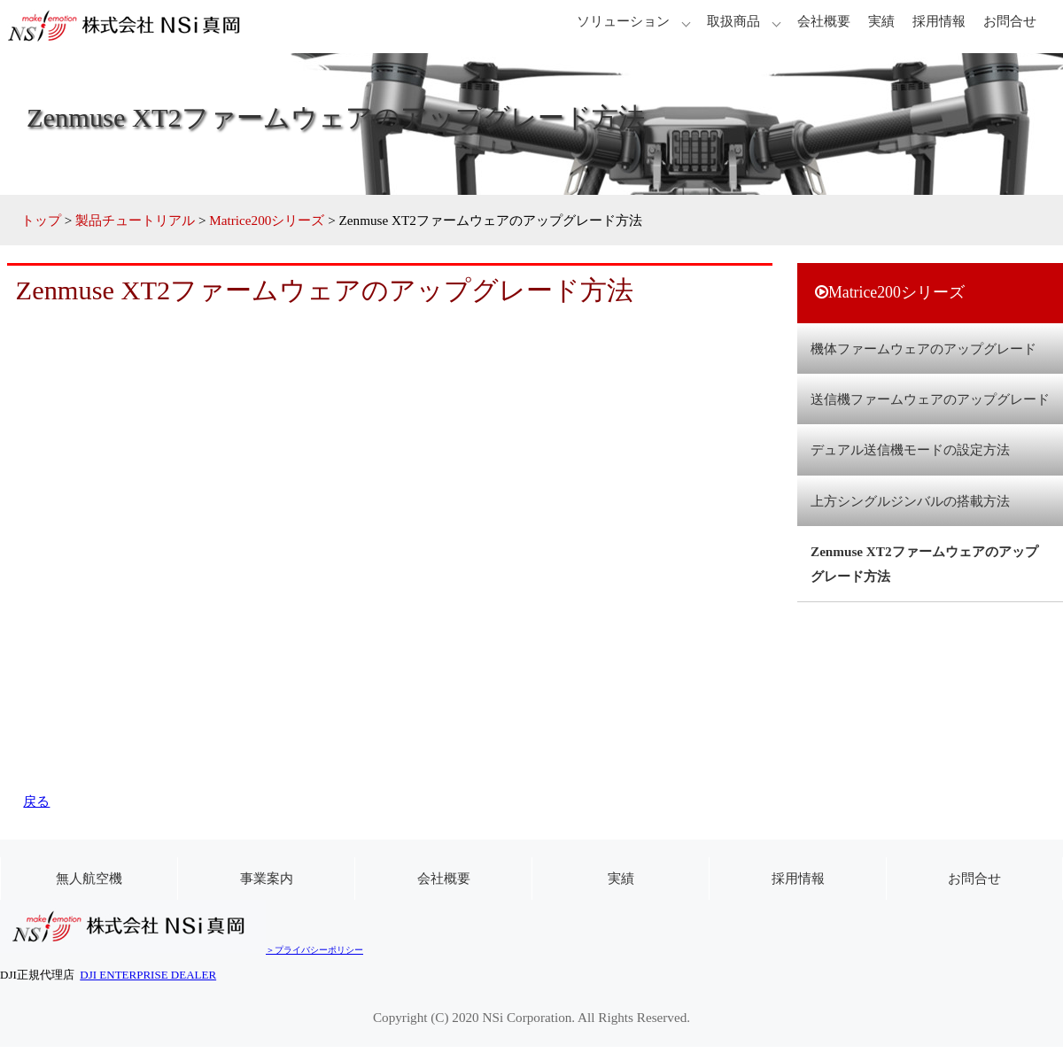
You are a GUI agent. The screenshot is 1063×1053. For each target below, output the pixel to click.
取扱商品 (733, 20)
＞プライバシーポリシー (314, 950)
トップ (41, 220)
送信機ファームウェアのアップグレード (930, 398)
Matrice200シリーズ (266, 220)
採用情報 (939, 20)
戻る (36, 801)
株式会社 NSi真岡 (133, 26)
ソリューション (623, 20)
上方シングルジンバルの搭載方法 (910, 500)
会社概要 (823, 20)
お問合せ (1009, 20)
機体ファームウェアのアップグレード (923, 348)
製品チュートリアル (135, 220)
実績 (881, 20)
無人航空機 (89, 878)
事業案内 (266, 878)
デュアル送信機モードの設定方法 (910, 449)
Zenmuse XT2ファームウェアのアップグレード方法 (924, 563)
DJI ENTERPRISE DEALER (148, 974)
